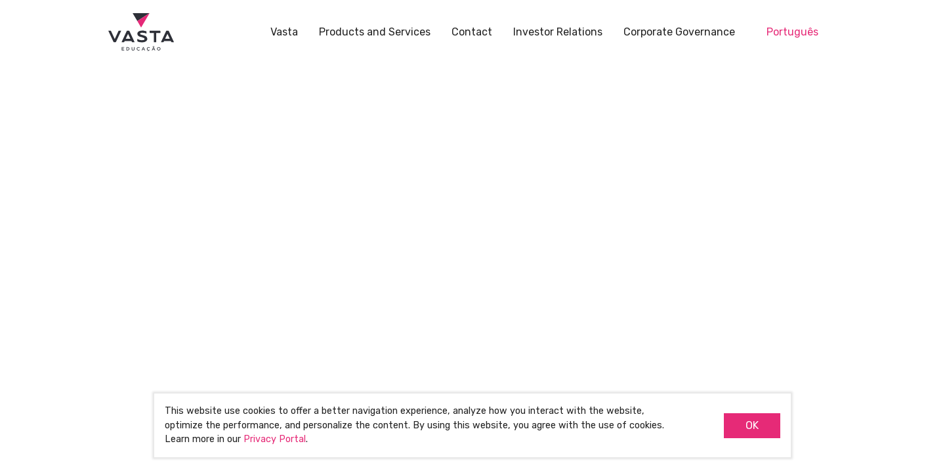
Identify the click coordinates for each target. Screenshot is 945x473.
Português (792, 32)
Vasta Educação (141, 33)
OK (752, 425)
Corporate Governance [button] (679, 32)
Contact (472, 32)
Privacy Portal (274, 439)
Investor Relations (557, 32)
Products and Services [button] (374, 32)
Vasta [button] (284, 32)
